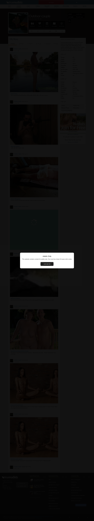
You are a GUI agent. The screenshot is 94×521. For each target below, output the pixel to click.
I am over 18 (47, 264)
